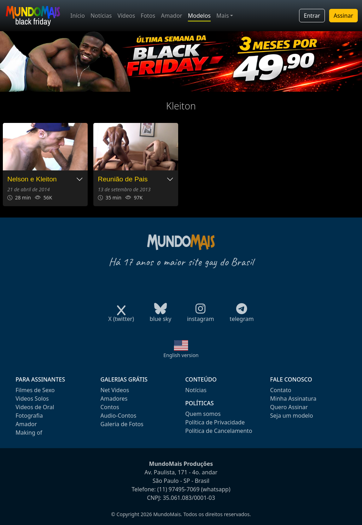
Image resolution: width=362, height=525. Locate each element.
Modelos (199, 15)
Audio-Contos (118, 415)
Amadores (114, 398)
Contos (109, 407)
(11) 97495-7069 (178, 489)
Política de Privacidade (215, 422)
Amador (171, 15)
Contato (280, 390)
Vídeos (126, 15)
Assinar (343, 15)
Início (77, 15)
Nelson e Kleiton (32, 179)
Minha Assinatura (293, 398)
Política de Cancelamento (218, 431)
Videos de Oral (35, 407)
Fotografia (29, 415)
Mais (222, 15)
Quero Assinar (289, 407)
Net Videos (114, 390)
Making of (29, 432)
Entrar (312, 15)
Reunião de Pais (123, 179)
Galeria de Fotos (122, 424)
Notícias (101, 15)
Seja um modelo (291, 415)
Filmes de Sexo (35, 390)
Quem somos (203, 414)
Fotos (148, 15)
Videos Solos (32, 398)
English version (181, 355)
